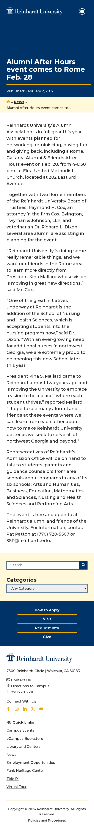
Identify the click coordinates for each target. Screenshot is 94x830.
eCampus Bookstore (24, 739)
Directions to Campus (30, 686)
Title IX (12, 779)
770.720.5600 (22, 692)
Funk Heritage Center (25, 771)
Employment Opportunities (30, 763)
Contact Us (21, 680)
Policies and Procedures (47, 820)
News (19, 102)
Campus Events (20, 730)
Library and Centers (23, 747)
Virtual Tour (16, 787)
